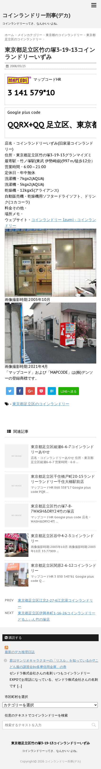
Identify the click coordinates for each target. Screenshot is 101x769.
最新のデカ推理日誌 (20, 652)
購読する (13, 637)
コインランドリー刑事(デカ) (36, 15)
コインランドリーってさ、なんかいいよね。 (50, 751)
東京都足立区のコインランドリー (40, 403)
